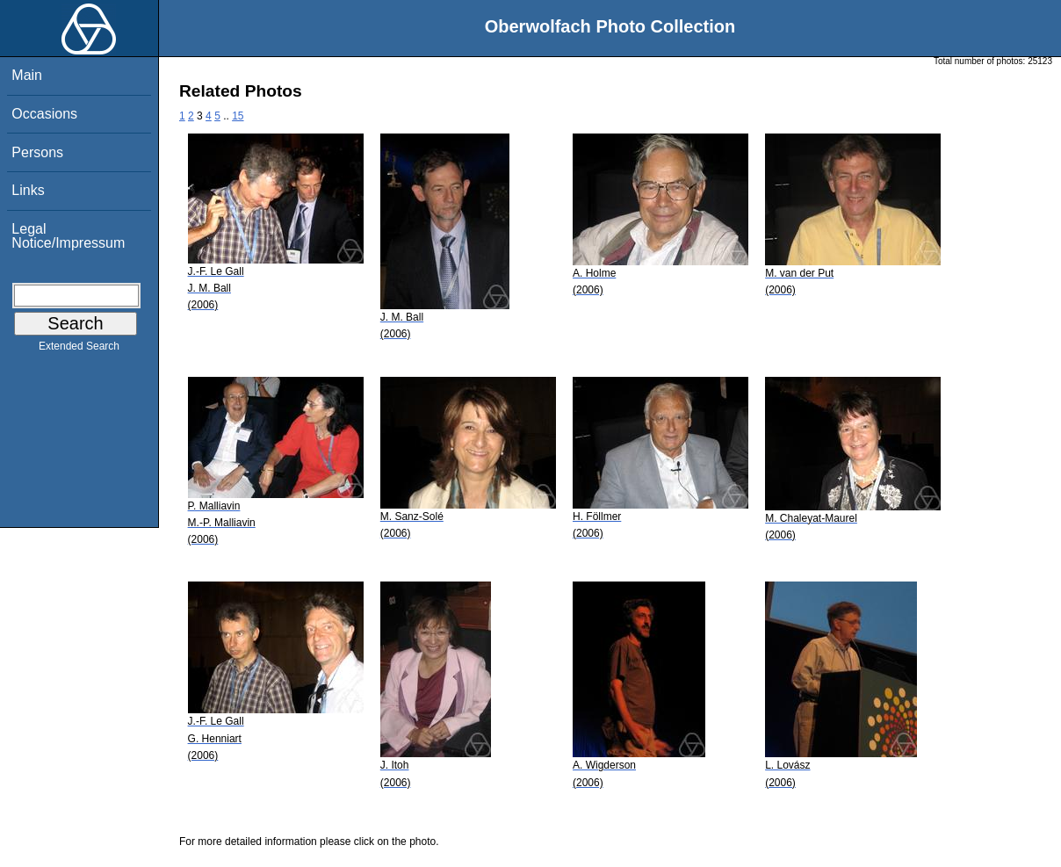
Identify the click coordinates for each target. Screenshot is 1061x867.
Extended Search (79, 349)
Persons (37, 152)
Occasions (44, 113)
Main (26, 75)
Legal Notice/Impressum (68, 235)
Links (27, 190)
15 (237, 116)
